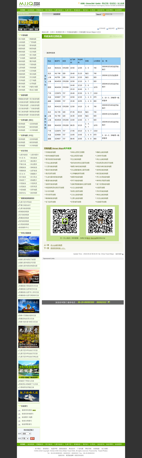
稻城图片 (33, 180)
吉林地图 (21, 90)
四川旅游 (48, 10)
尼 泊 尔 (22, 174)
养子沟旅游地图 (77, 181)
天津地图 (21, 80)
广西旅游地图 (23, 105)
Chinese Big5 (90, 3)
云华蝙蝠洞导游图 (77, 173)
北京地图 (33, 52)
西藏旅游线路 (24, 218)
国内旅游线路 (24, 221)
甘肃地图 (21, 64)
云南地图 (21, 42)
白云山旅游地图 (77, 188)
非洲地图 (21, 130)
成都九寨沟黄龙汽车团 (27, 263)
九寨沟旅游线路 (25, 208)
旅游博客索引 (25, 424)
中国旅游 (22, 183)
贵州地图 (21, 45)
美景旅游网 (69, 455)
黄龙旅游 (33, 158)
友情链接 (96, 448)
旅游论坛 (22, 193)
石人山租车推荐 (56, 245)
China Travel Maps (107, 254)
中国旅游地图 (72, 32)
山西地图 (21, 68)
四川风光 (33, 177)
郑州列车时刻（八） (58, 248)
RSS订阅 (107, 14)
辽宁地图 (33, 80)
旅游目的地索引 (26, 414)
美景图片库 (60, 32)
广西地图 (33, 42)
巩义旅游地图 (76, 159)
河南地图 (33, 68)
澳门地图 (21, 87)
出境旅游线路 (24, 224)
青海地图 (33, 45)
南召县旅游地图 (102, 173)
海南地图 (21, 61)
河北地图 (33, 77)
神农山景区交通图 (77, 152)
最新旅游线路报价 (27, 198)
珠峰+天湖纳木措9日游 (27, 315)
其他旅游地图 (35, 115)
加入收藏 (120, 3)
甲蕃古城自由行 (25, 205)
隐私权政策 (63, 448)
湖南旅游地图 (23, 115)
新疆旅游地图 (35, 102)
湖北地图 (33, 74)
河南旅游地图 (51, 152)
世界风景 (33, 186)
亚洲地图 (21, 124)
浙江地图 (33, 55)
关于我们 (38, 448)
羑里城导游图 (76, 202)
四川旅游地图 (35, 99)
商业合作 (72, 448)
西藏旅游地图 (23, 99)
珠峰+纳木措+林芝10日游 (28, 322)
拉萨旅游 (33, 171)
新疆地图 (21, 49)
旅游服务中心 (24, 227)
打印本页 (101, 28)
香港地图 (21, 84)
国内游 (85, 10)
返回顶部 (120, 254)
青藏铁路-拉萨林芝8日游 (28, 289)
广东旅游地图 (35, 108)
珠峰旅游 (33, 167)
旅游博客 (109, 10)
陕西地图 (33, 49)
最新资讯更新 (27, 410)
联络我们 (113, 3)
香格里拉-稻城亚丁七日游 (28, 384)
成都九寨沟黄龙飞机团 (27, 259)
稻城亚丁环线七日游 (26, 381)
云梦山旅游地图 (77, 198)
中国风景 (33, 183)
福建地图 (33, 58)
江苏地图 (33, 71)
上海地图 (21, 55)
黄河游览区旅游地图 (53, 159)
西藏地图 (33, 39)
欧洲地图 (21, 127)
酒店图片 (33, 161)
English (98, 3)
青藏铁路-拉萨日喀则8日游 (29, 295)
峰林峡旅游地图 (51, 198)
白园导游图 (101, 188)
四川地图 (21, 39)
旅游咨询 (100, 10)
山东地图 (21, 71)
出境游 (92, 10)
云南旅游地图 (23, 102)
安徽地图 (21, 74)
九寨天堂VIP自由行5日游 (28, 354)
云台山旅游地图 (77, 195)
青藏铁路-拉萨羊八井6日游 (29, 292)
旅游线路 (30, 10)
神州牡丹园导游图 (103, 181)
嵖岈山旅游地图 (102, 152)
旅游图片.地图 (25, 417)
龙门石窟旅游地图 (103, 184)
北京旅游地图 (23, 108)
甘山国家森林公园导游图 (80, 170)
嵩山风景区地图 (77, 156)
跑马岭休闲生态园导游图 (80, 163)
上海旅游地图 (35, 105)
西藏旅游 (39, 10)
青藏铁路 (22, 171)
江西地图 (21, 77)
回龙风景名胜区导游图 (105, 163)
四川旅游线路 (24, 215)
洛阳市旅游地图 (51, 184)
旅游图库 (118, 10)
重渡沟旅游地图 (51, 181)
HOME (83, 3)
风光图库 (33, 164)
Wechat (93, 238)
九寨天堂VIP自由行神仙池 (28, 357)
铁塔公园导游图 (77, 191)
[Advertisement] (82, 21)
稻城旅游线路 (24, 212)
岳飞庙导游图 (51, 202)
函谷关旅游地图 (51, 170)
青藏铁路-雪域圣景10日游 (28, 286)
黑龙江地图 (34, 90)
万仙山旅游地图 (51, 163)
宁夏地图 (33, 64)
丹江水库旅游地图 (103, 177)
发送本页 (110, 28)
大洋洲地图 (34, 130)
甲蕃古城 (22, 164)
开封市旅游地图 (102, 191)
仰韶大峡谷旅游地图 (104, 166)
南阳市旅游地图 (77, 177)
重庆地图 (33, 61)
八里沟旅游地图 (51, 166)
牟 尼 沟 (22, 158)
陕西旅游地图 (35, 112)
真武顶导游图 (51, 173)
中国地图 (24, 35)
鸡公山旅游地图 (102, 159)
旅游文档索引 (25, 421)
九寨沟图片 (34, 155)
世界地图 (24, 120)
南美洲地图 (34, 127)
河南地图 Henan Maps (87, 32)
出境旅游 (22, 186)
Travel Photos (102, 451)
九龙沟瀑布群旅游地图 (54, 177)
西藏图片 (33, 174)
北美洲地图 (34, 124)
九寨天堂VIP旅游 (25, 202)
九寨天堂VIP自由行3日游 (28, 350)
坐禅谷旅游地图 (102, 170)
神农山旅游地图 (102, 195)
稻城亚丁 (22, 180)
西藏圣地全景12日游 (26, 319)
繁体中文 (119, 28)
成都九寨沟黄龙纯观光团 (28, 266)
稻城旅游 (77, 10)
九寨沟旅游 (58, 10)
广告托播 (80, 448)
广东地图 (21, 58)
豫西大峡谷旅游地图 (78, 166)
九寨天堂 (68, 10)
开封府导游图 (51, 195)
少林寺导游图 (101, 156)
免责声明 (54, 448)
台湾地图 (33, 84)
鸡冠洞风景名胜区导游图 (55, 188)
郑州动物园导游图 (52, 156)
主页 (52, 32)
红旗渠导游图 (101, 202)
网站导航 (105, 3)
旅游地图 (24, 95)
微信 (88, 238)
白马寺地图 (50, 191)
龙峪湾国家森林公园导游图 (81, 184)
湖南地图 (21, 52)
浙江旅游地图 (23, 112)
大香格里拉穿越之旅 (26, 387)
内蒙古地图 (34, 87)
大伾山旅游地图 (102, 198)
